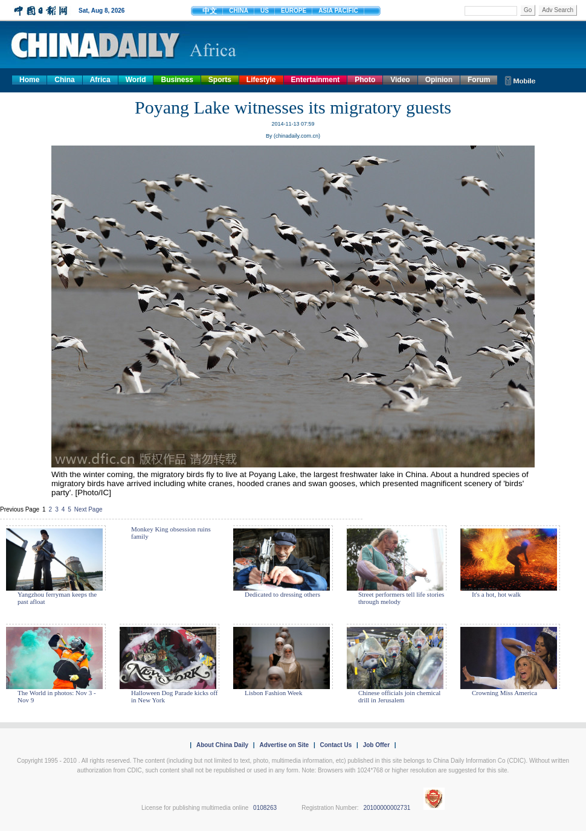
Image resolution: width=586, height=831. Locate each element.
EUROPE (293, 10)
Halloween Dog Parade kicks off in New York (174, 696)
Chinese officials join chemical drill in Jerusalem (399, 696)
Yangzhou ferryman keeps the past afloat (57, 598)
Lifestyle (261, 79)
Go (528, 10)
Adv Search (557, 10)
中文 (209, 11)
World (136, 79)
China (64, 79)
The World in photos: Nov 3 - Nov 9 (57, 696)
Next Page (88, 509)
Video (400, 79)
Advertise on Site (284, 745)
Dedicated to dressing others (282, 594)
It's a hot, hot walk (496, 594)
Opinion (438, 79)
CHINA (238, 10)
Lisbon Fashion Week (273, 692)
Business (177, 79)
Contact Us (336, 745)
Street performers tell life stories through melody (401, 598)
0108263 (265, 807)
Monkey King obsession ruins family (171, 532)
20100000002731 (386, 807)
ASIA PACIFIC (338, 10)
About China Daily (222, 745)
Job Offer (376, 745)
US (264, 10)
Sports (219, 79)
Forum (479, 79)
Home (29, 79)
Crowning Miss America (504, 692)
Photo (365, 79)
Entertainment (315, 79)
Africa (100, 79)
